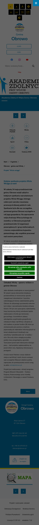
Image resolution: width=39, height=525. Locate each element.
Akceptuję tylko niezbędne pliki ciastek (19, 268)
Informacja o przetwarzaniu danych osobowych (19, 258)
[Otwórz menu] (36, 3)
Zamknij (19, 277)
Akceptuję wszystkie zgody (19, 273)
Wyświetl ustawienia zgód (19, 263)
